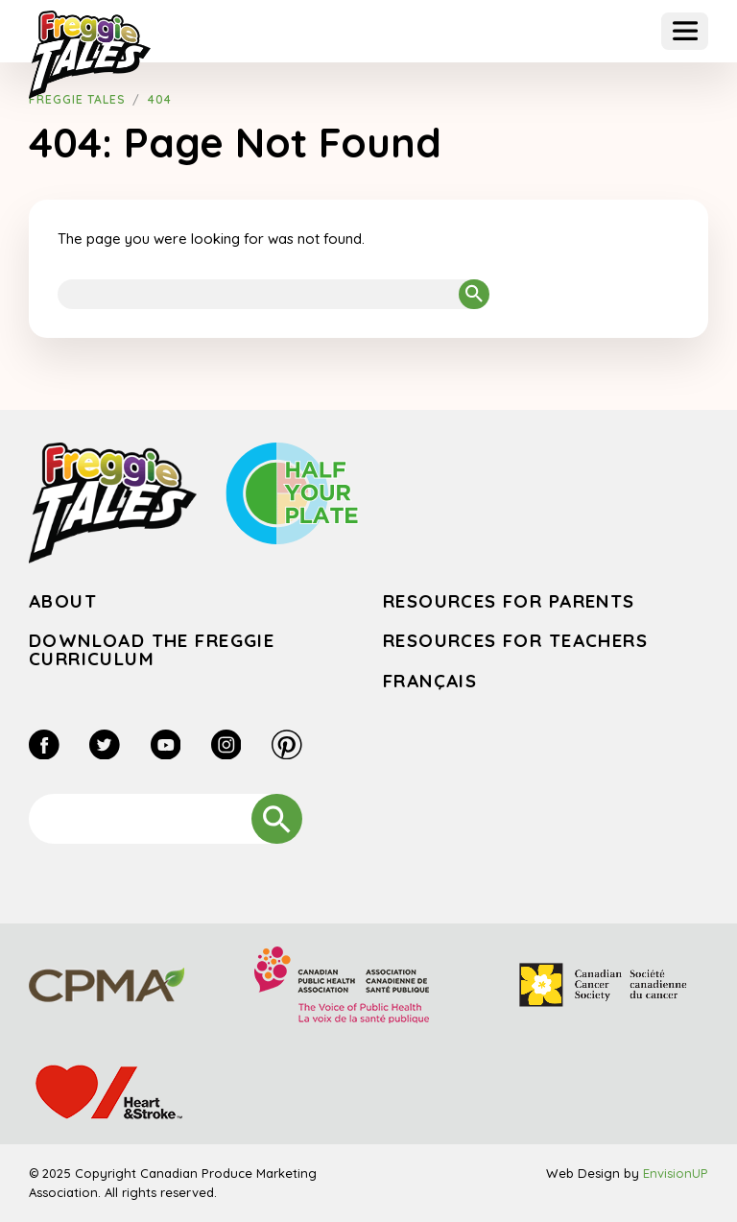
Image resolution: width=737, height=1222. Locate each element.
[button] (684, 31)
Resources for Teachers (515, 640)
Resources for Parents (509, 600)
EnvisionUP (675, 1173)
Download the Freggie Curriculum (151, 649)
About (63, 600)
